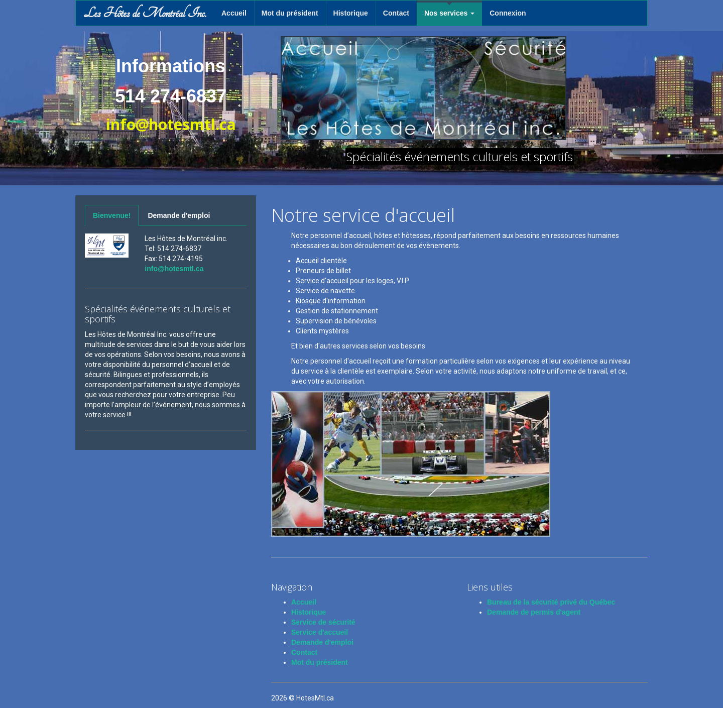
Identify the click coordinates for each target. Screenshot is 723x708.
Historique (350, 13)
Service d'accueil (319, 632)
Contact (396, 13)
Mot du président (290, 13)
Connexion (508, 13)
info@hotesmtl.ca (174, 269)
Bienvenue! (112, 215)
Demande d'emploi (179, 215)
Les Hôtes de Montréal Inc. (144, 13)
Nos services (449, 13)
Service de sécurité (323, 622)
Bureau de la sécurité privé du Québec (551, 602)
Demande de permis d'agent (533, 612)
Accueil (234, 13)
